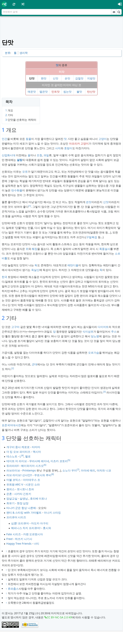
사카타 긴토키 (22, 494)
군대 (34, 364)
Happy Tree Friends (19, 543)
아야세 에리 (88, 470)
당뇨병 (95, 336)
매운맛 (32, 91)
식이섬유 (87, 331)
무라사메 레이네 (39, 461)
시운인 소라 (32, 484)
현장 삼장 (23, 503)
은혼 (9, 494)
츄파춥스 (13, 588)
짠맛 (43, 78)
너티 (36, 543)
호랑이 (68, 148)
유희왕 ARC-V (14, 484)
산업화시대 (8, 155)
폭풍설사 (104, 249)
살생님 (24, 498)
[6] (45, 464)
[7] (78, 469)
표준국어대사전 (11, 425)
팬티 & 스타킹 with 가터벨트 (24, 512)
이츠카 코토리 (59, 461)
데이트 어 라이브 (16, 461)
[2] (12, 368)
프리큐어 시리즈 (16, 517)
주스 (114, 331)
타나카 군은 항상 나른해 (21, 508)
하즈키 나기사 (23, 539)
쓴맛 (67, 78)
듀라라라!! (12, 466)
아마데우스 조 (31, 480)
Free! (9, 539)
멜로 (28, 456)
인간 (4, 139)
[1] (29, 206)
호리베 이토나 (38, 498)
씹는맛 (67, 91)
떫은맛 (44, 91)
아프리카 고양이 (79, 143)
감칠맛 (79, 78)
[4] (22, 455)
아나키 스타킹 (52, 512)
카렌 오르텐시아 (33, 534)
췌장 (34, 249)
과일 (46, 155)
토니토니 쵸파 (25, 489)
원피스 (10, 489)
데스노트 (11, 456)
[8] (52, 474)
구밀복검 (91, 237)
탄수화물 (16, 190)
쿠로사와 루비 (42, 475)
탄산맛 (91, 91)
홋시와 (47, 528)
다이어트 (103, 327)
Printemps (29, 470)
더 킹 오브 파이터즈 (18, 452)
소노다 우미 (69, 470)
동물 (28, 139)
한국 (4, 277)
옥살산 (35, 270)
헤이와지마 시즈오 (32, 466)
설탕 (19, 160)
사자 (58, 148)
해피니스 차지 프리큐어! (26, 528)
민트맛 (55, 91)
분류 (7, 53)
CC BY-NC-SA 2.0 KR (59, 617)
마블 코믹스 (13, 480)
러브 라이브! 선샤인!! (19, 475)
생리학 (23, 53)
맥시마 (37, 452)
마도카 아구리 (39, 523)
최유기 (10, 503)
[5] (69, 460)
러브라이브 (13, 470)
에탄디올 (72, 265)
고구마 (15, 327)
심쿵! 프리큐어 (20, 523)
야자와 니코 (104, 470)
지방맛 (91, 78)
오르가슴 (93, 352)
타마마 (36, 447)
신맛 (55, 78)
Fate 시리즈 (13, 534)
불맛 (79, 91)
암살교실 (11, 498)
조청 (39, 155)
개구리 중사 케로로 (18, 447)
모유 (25, 171)
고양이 (102, 139)
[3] (104, 391)
